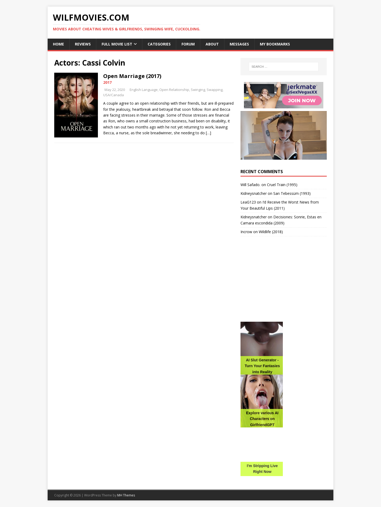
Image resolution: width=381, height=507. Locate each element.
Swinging (198, 89)
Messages (239, 44)
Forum (188, 44)
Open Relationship (174, 89)
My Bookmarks (275, 44)
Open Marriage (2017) (132, 76)
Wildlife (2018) (271, 231)
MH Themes (126, 495)
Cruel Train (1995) (282, 184)
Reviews (83, 44)
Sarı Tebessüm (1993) (292, 193)
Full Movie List (117, 44)
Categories (159, 44)
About (212, 44)
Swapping (215, 89)
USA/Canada (113, 95)
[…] (208, 132)
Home (58, 44)
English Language (144, 89)
